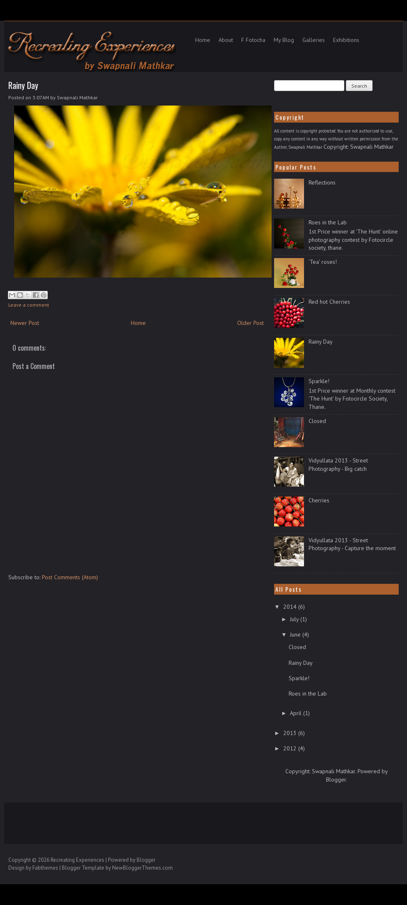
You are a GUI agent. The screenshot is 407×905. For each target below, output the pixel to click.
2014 (290, 606)
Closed (317, 421)
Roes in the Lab (328, 222)
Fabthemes (45, 867)
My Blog (284, 40)
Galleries (313, 40)
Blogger (336, 779)
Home (202, 40)
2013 (290, 733)
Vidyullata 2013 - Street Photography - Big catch (338, 464)
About (225, 40)
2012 (290, 748)
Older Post (250, 323)
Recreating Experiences (77, 859)
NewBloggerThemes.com (142, 867)
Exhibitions (346, 40)
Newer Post (24, 323)
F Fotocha (253, 40)
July (295, 619)
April (296, 713)
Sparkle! (319, 381)
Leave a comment (28, 305)
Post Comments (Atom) (70, 577)
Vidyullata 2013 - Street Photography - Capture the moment (352, 544)
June (296, 634)
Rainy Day (23, 85)
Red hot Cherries (329, 301)
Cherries (319, 500)
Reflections (322, 182)
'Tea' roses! (323, 262)
